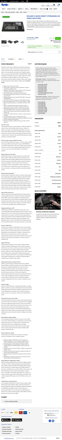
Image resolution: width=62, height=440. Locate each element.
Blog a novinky (19, 431)
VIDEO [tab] (21, 59)
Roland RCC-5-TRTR (42, 111)
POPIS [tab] (3, 59)
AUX (60, 170)
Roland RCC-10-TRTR (42, 110)
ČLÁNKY (30, 63)
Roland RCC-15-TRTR (42, 109)
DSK (60, 166)
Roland (25, 12)
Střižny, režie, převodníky (10, 12)
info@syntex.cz (52, 415)
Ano (60, 150)
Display (59, 186)
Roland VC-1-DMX (42, 94)
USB (60, 146)
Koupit (58, 38)
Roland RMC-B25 (42, 106)
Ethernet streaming (56, 183)
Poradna (18, 433)
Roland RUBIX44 (41, 113)
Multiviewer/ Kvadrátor (55, 176)
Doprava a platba (6, 427)
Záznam (59, 160)
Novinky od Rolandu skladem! (11, 401)
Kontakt (22, 1)
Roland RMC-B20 (42, 104)
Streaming (58, 156)
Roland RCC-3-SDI (42, 91)
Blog (51, 207)
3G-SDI (59, 136)
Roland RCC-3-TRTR (42, 107)
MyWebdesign (43, 438)
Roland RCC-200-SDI (42, 84)
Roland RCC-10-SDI (42, 88)
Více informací (30, 29)
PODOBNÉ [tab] (11, 59)
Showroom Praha (19, 429)
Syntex (2, 12)
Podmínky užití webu (7, 431)
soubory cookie (28, 438)
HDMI (59, 133)
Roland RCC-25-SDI (42, 87)
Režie (21, 12)
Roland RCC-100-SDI (42, 90)
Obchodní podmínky (6, 429)
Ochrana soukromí (6, 433)
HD (60, 153)
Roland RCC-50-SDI (42, 85)
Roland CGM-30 (41, 102)
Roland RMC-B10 (41, 103)
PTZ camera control (56, 180)
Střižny (17, 12)
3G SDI (59, 143)
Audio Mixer (58, 173)
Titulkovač (58, 163)
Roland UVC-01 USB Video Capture (45, 92)
